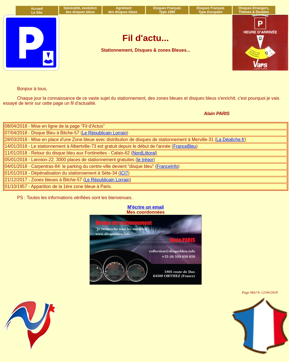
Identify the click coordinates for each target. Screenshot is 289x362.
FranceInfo (167, 166)
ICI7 (124, 173)
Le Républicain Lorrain (104, 132)
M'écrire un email (145, 207)
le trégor (145, 159)
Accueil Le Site (37, 11)
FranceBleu (184, 146)
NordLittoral (144, 153)
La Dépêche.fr (230, 139)
